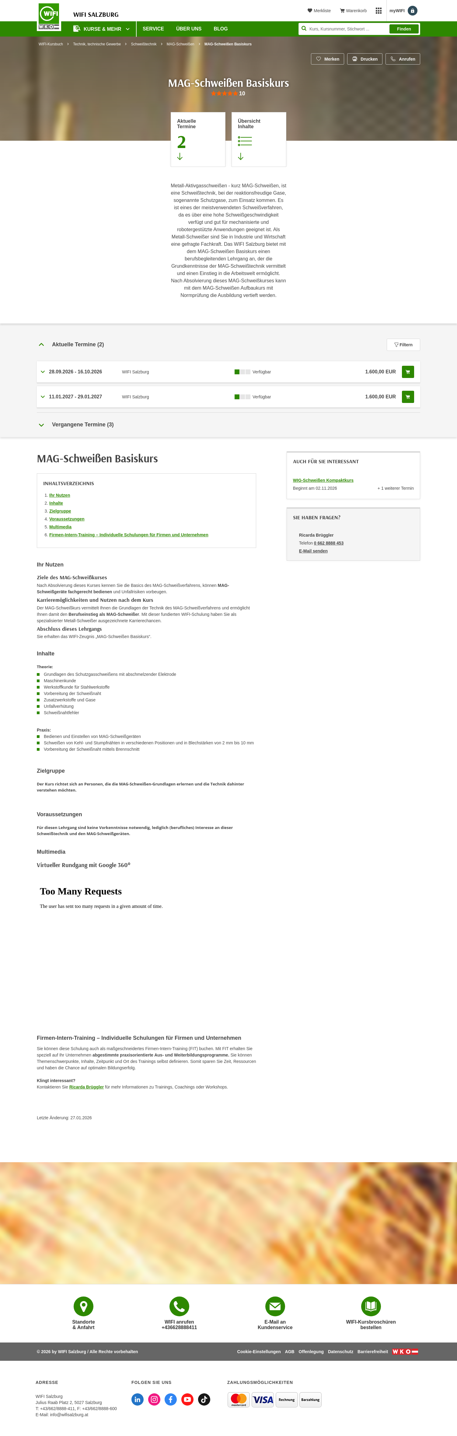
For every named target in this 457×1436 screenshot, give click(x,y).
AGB (290, 1351)
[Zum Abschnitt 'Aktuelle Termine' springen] (198, 139)
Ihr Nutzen (59, 495)
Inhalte (56, 503)
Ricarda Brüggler (86, 1087)
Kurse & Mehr (98, 28)
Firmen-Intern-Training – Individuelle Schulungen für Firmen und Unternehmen (128, 534)
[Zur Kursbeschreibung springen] (259, 139)
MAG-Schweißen (180, 44)
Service (153, 28)
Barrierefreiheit (373, 1351)
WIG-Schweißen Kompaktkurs (323, 480)
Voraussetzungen (67, 519)
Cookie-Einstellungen (259, 1351)
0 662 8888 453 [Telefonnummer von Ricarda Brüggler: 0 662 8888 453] (329, 543)
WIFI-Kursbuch (51, 44)
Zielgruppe (60, 511)
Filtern (403, 344)
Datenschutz (340, 1351)
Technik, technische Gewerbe (97, 44)
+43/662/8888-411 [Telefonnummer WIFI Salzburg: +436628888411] (57, 1408)
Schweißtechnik (143, 44)
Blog (221, 28)
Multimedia (60, 526)
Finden (404, 28)
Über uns (189, 28)
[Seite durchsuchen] (359, 29)
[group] (228, 93)
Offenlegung (311, 1351)
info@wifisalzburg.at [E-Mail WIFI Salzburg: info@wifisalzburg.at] (69, 1414)
